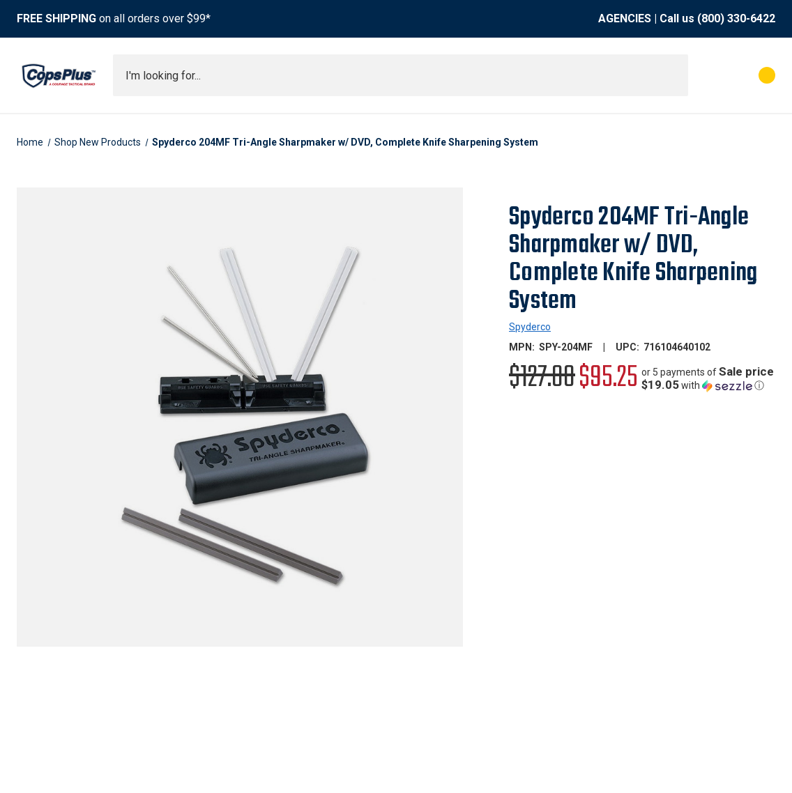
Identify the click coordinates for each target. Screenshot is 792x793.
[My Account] (705, 75)
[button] (708, 378)
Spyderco (530, 326)
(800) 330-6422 (736, 18)
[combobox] (400, 75)
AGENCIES (624, 18)
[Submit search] (672, 75)
